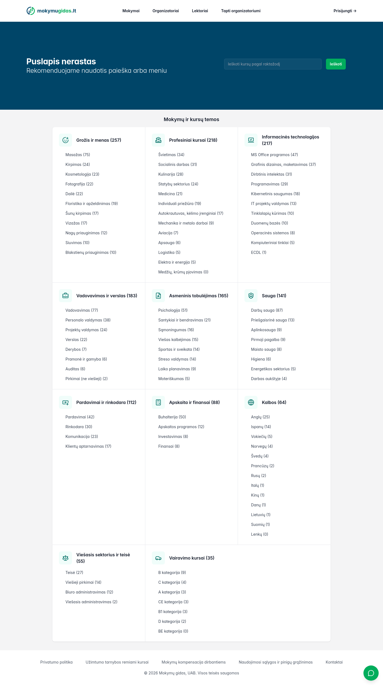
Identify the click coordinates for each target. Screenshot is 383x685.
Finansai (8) (169, 446)
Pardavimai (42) (80, 417)
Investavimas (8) (173, 436)
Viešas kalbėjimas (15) (178, 339)
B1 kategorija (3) (173, 611)
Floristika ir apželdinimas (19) (91, 203)
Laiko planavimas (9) (177, 369)
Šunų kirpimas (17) (82, 213)
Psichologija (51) (173, 310)
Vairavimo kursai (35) (192, 558)
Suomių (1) (260, 524)
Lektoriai (200, 10)
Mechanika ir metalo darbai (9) (186, 223)
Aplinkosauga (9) (266, 329)
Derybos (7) (76, 349)
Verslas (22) (76, 339)
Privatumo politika (56, 662)
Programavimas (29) (269, 184)
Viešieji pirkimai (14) (83, 582)
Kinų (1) (257, 495)
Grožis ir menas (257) (98, 140)
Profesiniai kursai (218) (193, 140)
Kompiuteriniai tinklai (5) (272, 242)
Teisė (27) (74, 572)
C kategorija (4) (172, 582)
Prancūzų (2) (262, 465)
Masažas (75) (77, 154)
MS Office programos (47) (274, 154)
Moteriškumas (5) (174, 378)
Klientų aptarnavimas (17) (88, 446)
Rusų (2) (258, 475)
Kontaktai (334, 662)
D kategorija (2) (172, 621)
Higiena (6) (261, 359)
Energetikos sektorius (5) (273, 369)
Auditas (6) (75, 369)
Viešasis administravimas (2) (91, 601)
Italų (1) (257, 485)
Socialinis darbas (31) (177, 164)
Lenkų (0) (259, 534)
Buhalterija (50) (172, 417)
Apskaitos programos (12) (181, 426)
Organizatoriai (166, 10)
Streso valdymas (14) (177, 359)
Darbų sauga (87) (267, 310)
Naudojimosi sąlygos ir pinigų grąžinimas (276, 662)
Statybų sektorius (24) (178, 184)
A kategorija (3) (172, 592)
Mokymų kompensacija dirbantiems (194, 662)
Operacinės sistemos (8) (273, 233)
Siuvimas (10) (77, 242)
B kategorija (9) (172, 572)
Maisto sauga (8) (266, 349)
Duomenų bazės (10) (269, 223)
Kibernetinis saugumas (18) (275, 193)
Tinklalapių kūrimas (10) (272, 213)
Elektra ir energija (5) (177, 262)
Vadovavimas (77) (81, 310)
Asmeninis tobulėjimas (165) (198, 295)
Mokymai (131, 10)
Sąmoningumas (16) (176, 329)
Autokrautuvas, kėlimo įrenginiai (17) (191, 213)
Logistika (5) (169, 252)
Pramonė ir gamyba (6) (86, 359)
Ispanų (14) (261, 426)
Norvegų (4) (262, 446)
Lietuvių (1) (261, 514)
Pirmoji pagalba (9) (268, 339)
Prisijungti (345, 10)
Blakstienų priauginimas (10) (91, 252)
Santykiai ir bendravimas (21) (184, 320)
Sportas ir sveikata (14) (179, 349)
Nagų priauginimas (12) (86, 233)
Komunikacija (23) (81, 436)
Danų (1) (258, 505)
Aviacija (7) (168, 233)
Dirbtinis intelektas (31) (271, 174)
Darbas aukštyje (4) (269, 378)
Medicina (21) (170, 193)
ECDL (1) (258, 252)
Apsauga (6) (169, 242)
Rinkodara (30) (78, 426)
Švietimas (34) (171, 154)
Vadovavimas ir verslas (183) (106, 295)
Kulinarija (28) (171, 174)
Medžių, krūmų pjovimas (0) (183, 272)
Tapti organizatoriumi (240, 10)
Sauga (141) (274, 295)
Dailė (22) (74, 193)
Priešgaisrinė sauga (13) (272, 320)
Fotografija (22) (79, 184)
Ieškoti (336, 64)
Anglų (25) (260, 417)
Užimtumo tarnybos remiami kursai (117, 662)
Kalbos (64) (274, 402)
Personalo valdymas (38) (88, 320)
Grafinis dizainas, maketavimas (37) (283, 164)
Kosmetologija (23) (82, 174)
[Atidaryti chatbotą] (371, 673)
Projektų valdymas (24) (86, 329)
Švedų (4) (260, 456)
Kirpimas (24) (77, 164)
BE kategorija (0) (173, 631)
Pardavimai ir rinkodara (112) (106, 402)
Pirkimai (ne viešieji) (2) (86, 378)
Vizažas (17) (76, 223)
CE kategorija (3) (173, 601)
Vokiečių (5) (261, 436)
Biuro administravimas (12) (89, 592)
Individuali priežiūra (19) (179, 203)
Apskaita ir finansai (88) (194, 402)
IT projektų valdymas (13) (274, 203)
